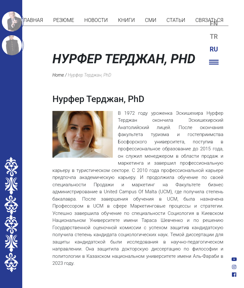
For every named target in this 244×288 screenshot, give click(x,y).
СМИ (150, 20)
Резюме (63, 20)
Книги (126, 20)
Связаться (209, 20)
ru (214, 49)
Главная (32, 20)
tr (214, 36)
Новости (96, 20)
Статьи (175, 20)
